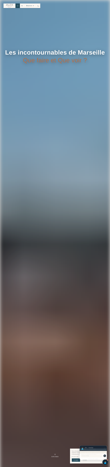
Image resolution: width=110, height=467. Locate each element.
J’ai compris (76, 460)
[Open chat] (105, 462)
